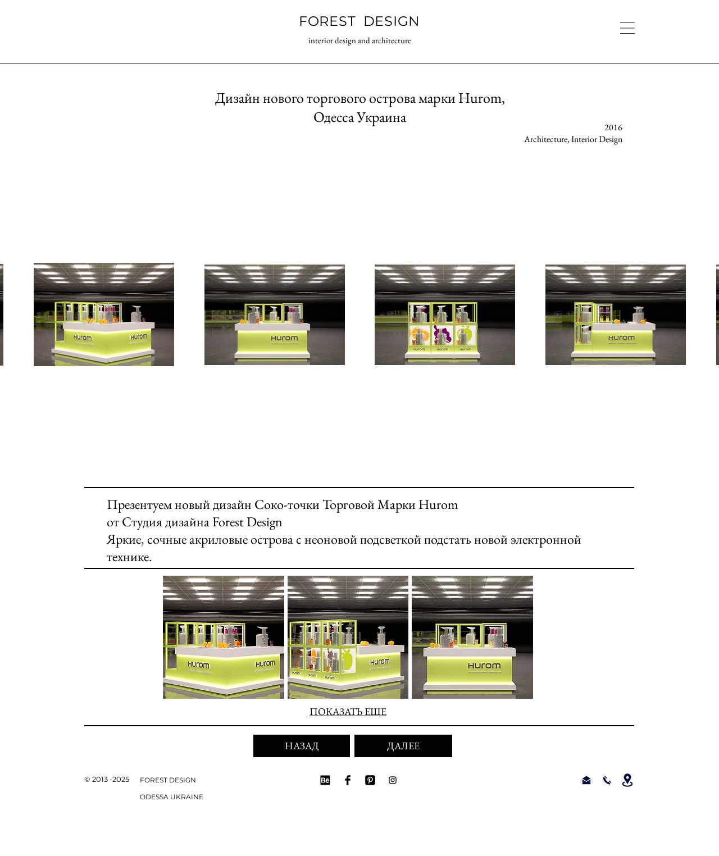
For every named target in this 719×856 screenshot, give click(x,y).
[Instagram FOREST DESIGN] (393, 780)
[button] (627, 28)
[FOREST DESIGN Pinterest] (370, 780)
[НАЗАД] (302, 746)
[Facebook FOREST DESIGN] (348, 780)
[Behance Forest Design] (325, 780)
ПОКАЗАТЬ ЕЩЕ (348, 711)
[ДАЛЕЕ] (403, 746)
